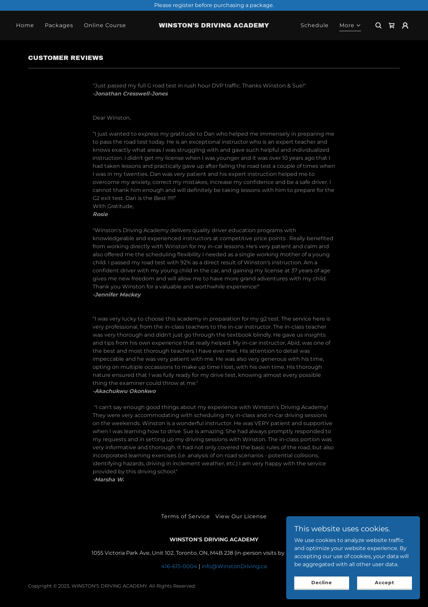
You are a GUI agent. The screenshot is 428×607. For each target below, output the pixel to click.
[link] (214, 25)
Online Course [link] (105, 25)
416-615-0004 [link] (179, 566)
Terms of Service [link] (185, 516)
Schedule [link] (315, 25)
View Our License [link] (241, 516)
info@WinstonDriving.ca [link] (234, 566)
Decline (321, 582)
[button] (350, 26)
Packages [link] (59, 25)
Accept (384, 582)
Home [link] (25, 25)
